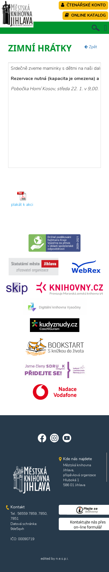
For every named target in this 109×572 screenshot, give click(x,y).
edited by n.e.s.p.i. (55, 558)
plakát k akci (22, 204)
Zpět (90, 47)
